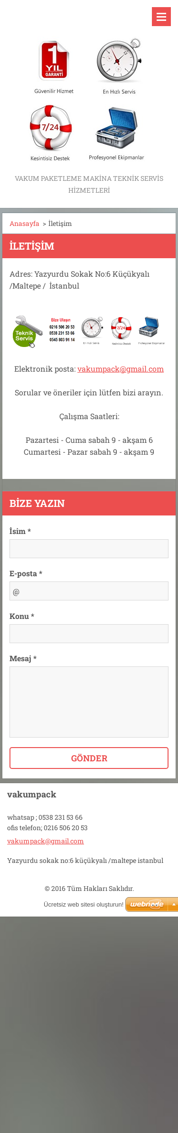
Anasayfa (24, 223)
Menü (161, 16)
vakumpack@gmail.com (120, 369)
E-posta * (25, 573)
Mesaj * (23, 658)
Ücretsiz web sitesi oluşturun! (83, 904)
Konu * (21, 616)
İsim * (20, 531)
